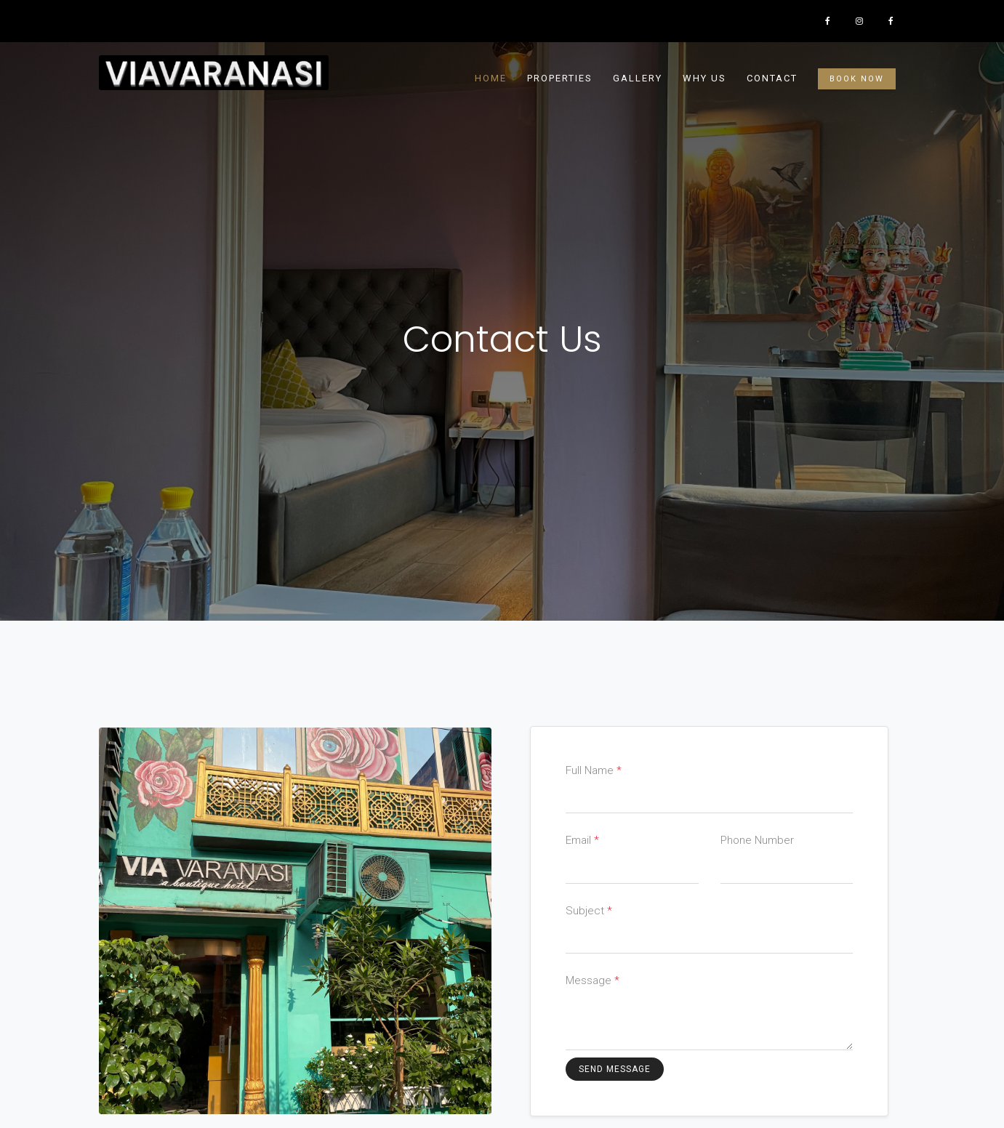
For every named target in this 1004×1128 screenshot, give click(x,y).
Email (582, 840)
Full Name (594, 770)
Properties (560, 78)
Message (592, 980)
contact (772, 78)
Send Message (615, 1069)
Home (491, 78)
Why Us (704, 78)
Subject (589, 910)
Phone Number (757, 840)
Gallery (637, 78)
